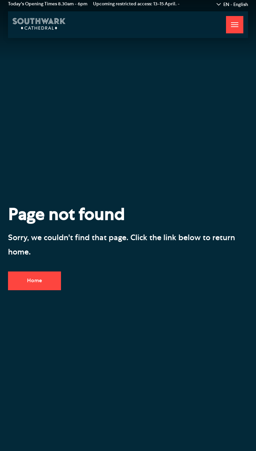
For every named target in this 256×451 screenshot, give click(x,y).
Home (34, 280)
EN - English (235, 4)
